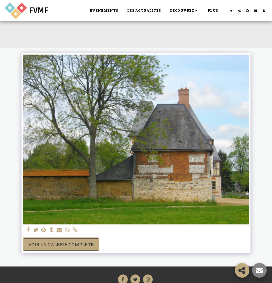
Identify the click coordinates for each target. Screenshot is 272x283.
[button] (184, 10)
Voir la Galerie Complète (61, 244)
